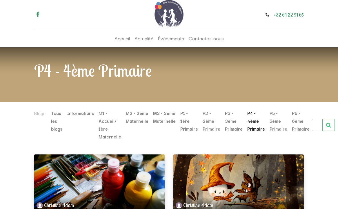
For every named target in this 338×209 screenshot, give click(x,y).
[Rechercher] (328, 125)
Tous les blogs (56, 120)
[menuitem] (122, 38)
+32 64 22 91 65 (289, 15)
